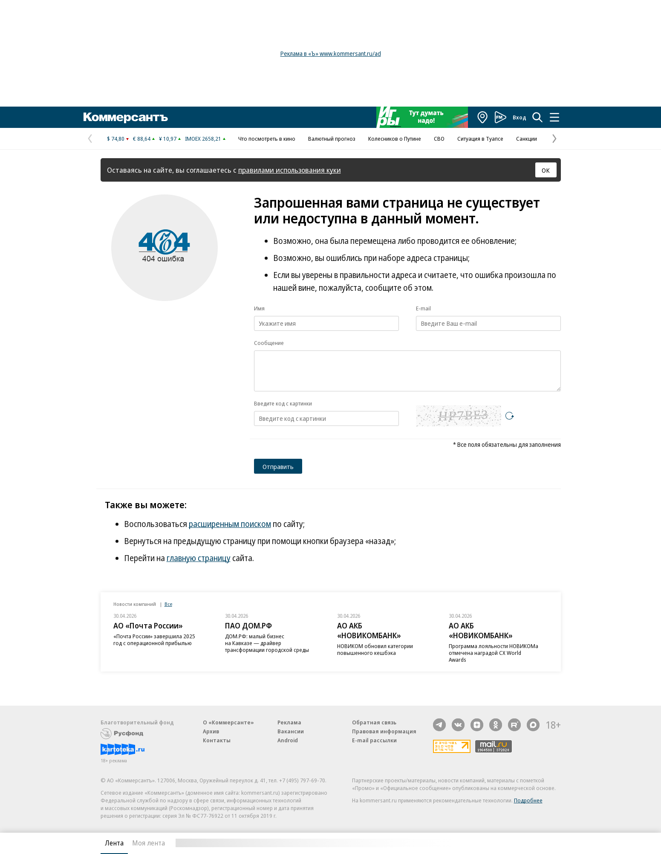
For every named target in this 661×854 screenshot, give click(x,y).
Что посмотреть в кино (266, 138)
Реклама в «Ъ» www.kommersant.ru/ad (330, 53)
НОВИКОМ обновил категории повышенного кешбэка (375, 649)
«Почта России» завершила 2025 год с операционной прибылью (154, 639)
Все (168, 604)
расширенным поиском (230, 524)
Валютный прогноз (331, 138)
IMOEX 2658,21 (203, 138)
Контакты (217, 740)
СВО (439, 138)
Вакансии (290, 731)
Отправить (278, 466)
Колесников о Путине (394, 138)
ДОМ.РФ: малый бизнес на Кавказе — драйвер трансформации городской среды (267, 643)
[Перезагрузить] (509, 415)
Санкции (526, 138)
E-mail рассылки (374, 740)
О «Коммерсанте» (228, 722)
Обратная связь (374, 722)
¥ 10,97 (167, 138)
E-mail (423, 308)
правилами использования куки (289, 170)
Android (287, 740)
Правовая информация (384, 731)
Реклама (289, 722)
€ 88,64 (141, 138)
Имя (259, 308)
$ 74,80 (115, 138)
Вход (519, 117)
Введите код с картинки (283, 403)
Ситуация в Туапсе (480, 138)
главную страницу (199, 558)
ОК (546, 170)
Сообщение (269, 342)
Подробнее (528, 800)
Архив (211, 731)
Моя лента (148, 843)
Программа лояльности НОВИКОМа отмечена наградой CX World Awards (493, 652)
